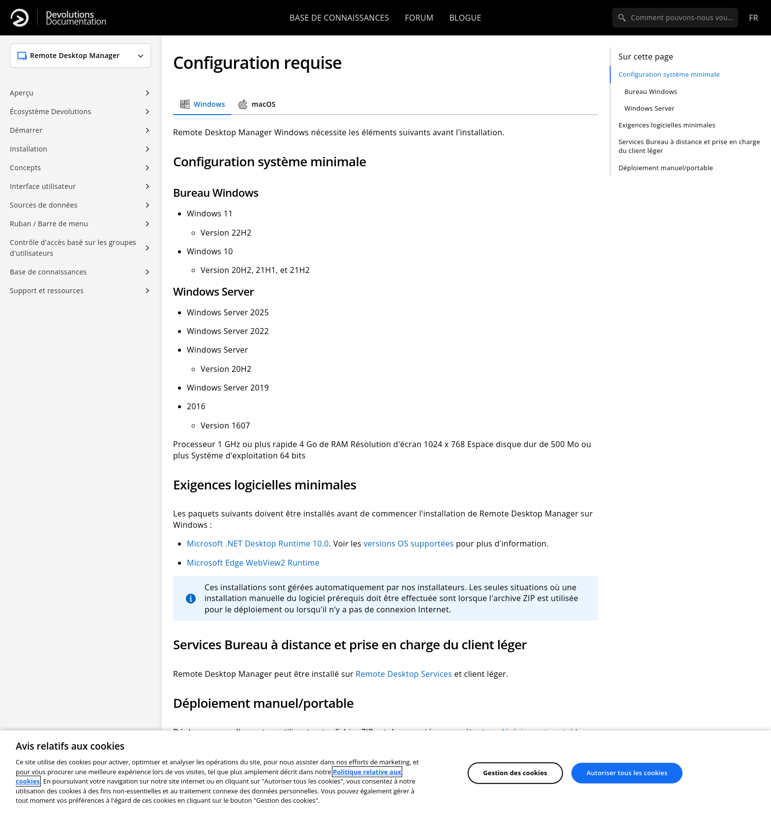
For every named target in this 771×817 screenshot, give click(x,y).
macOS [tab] (256, 104)
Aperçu (21, 92)
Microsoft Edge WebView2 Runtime (253, 562)
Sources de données (44, 205)
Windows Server (649, 108)
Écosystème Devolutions (50, 111)
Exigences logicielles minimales (667, 125)
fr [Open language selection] (753, 17)
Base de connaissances (339, 18)
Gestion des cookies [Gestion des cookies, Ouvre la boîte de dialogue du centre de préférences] (515, 772)
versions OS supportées (408, 543)
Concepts (25, 167)
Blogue (465, 18)
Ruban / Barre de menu (49, 223)
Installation (28, 148)
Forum (419, 18)
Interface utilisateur (43, 186)
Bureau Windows (650, 91)
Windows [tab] (202, 104)
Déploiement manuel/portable (666, 167)
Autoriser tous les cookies (627, 772)
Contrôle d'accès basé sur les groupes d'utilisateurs (73, 248)
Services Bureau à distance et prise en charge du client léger (689, 146)
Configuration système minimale (669, 74)
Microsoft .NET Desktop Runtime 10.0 (258, 543)
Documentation (76, 18)
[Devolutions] (20, 18)
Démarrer (26, 130)
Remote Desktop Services (404, 673)
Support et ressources (47, 290)
